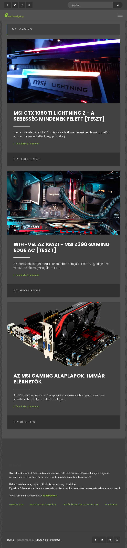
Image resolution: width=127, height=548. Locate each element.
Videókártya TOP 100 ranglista (81, 504)
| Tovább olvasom (26, 143)
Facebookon (50, 495)
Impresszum (16, 504)
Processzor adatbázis (43, 504)
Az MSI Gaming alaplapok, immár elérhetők (59, 378)
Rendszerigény (25, 540)
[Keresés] (118, 5)
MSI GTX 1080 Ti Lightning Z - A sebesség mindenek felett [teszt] (59, 116)
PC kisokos (111, 504)
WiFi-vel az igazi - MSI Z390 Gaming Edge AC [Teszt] (61, 247)
